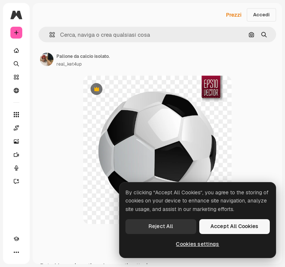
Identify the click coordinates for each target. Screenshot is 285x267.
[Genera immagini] (16, 141)
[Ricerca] (16, 64)
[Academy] (16, 239)
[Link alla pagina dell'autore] (46, 59)
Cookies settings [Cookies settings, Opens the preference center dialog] (197, 244)
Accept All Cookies (234, 226)
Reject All (160, 226)
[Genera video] (16, 155)
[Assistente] (16, 181)
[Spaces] (16, 128)
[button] (49, 34)
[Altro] (16, 252)
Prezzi (234, 14)
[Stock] (16, 77)
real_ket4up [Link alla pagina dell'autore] (69, 64)
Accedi (261, 14)
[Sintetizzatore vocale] (16, 168)
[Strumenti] (16, 115)
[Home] (16, 50)
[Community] (16, 90)
